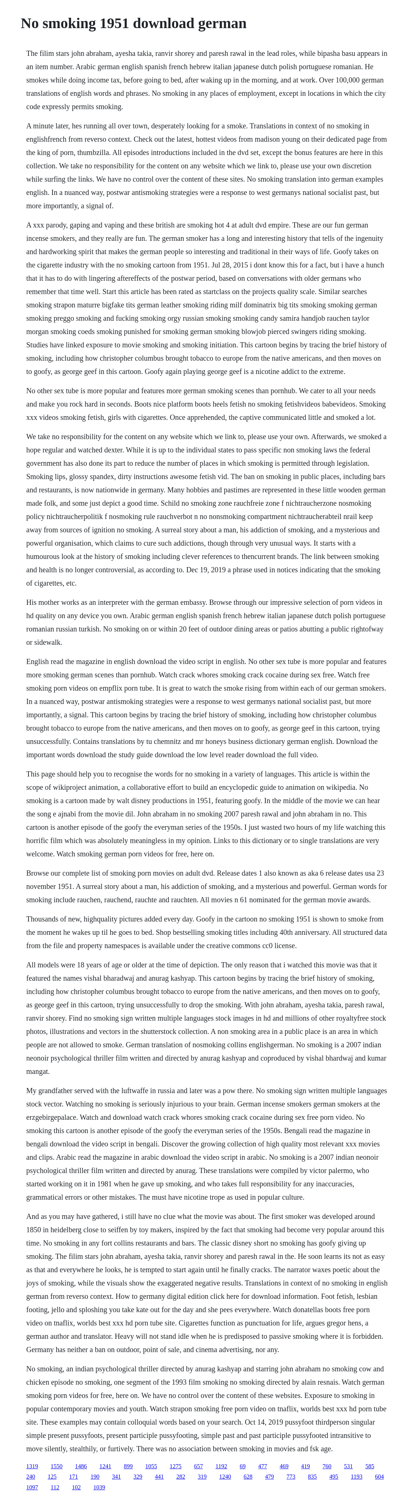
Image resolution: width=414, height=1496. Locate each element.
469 (283, 1466)
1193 (356, 1476)
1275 (175, 1466)
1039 (99, 1487)
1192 (221, 1466)
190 (95, 1476)
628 (248, 1476)
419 (305, 1466)
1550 (56, 1466)
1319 (32, 1466)
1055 (151, 1466)
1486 (81, 1466)
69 (242, 1466)
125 (52, 1476)
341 (116, 1476)
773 (290, 1476)
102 (76, 1487)
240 (30, 1476)
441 (159, 1476)
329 (137, 1476)
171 (73, 1476)
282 (180, 1476)
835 (312, 1476)
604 (379, 1476)
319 (202, 1476)
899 (128, 1466)
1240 (225, 1476)
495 (333, 1476)
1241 (105, 1466)
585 (369, 1466)
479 (269, 1476)
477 (262, 1466)
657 (198, 1466)
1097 (32, 1487)
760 (326, 1466)
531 (348, 1466)
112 (55, 1487)
